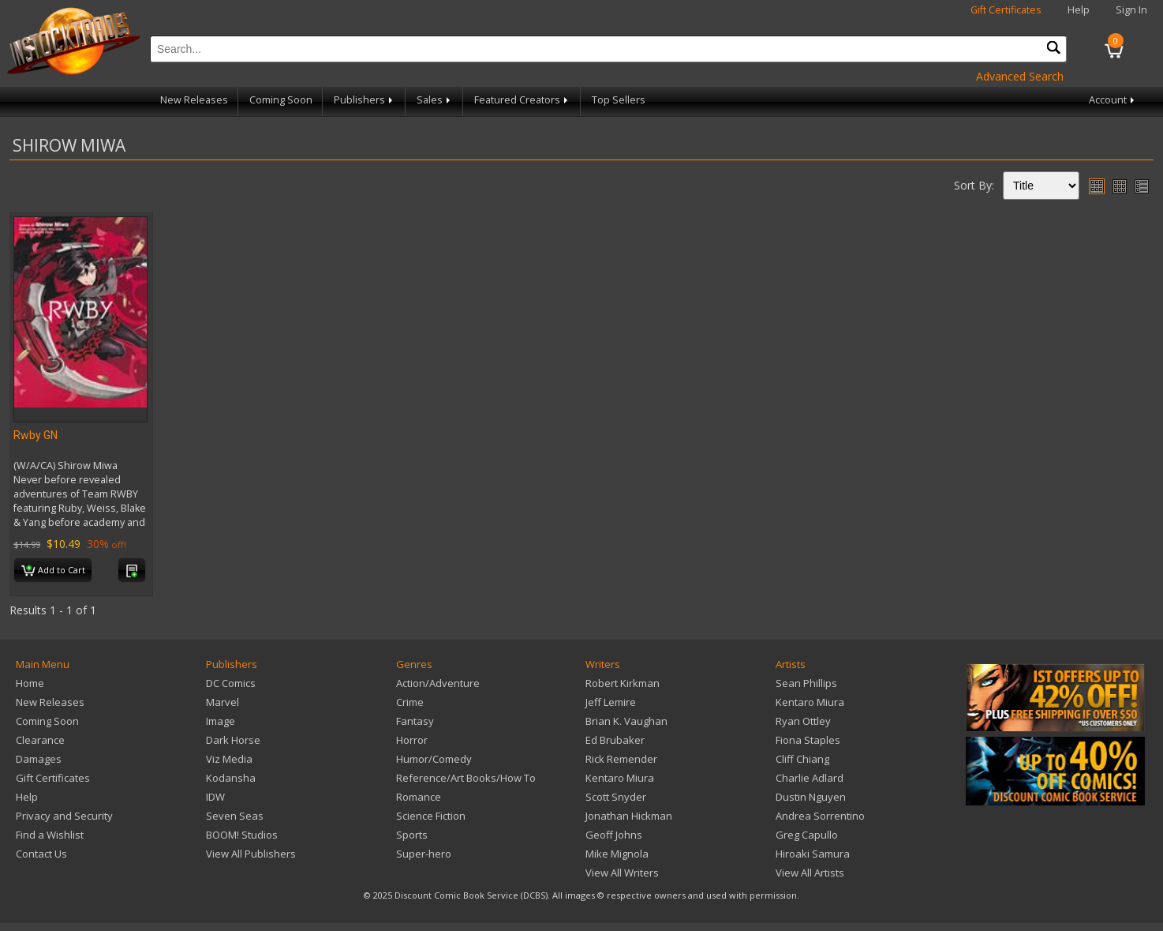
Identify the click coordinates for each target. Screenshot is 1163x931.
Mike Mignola (617, 854)
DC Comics (231, 683)
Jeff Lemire (610, 702)
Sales (435, 100)
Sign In (1131, 10)
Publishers (364, 100)
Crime (410, 702)
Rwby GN (35, 435)
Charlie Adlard (809, 778)
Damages (39, 759)
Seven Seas (235, 816)
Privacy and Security (64, 816)
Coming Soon (280, 100)
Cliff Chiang (802, 759)
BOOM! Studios (242, 835)
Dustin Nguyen (811, 797)
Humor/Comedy (434, 759)
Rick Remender (621, 759)
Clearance (40, 740)
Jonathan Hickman (628, 816)
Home (30, 683)
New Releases (194, 100)
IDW (215, 797)
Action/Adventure (438, 683)
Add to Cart (53, 571)
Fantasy (415, 721)
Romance (418, 797)
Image (220, 721)
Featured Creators (522, 100)
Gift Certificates (1005, 10)
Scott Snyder (615, 797)
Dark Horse (233, 740)
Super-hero (423, 854)
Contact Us (41, 854)
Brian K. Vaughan (626, 721)
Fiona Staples (808, 740)
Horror (412, 740)
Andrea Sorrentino (820, 816)
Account (1113, 100)
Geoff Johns (613, 835)
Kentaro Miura (619, 778)
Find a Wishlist (50, 835)
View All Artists (810, 872)
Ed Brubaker (615, 740)
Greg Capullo (807, 835)
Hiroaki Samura (813, 854)
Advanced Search (1020, 76)
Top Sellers (618, 100)
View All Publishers (251, 854)
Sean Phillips (806, 683)
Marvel (222, 702)
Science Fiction (431, 816)
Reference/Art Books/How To (466, 778)
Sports (412, 835)
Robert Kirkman (622, 683)
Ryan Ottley (803, 721)
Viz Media (229, 759)
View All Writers (622, 872)
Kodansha (231, 778)
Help (1079, 10)
